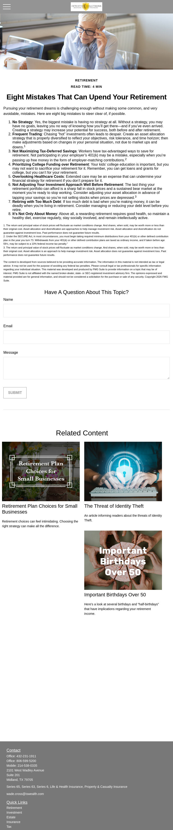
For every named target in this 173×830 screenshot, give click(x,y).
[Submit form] (15, 392)
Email (7, 326)
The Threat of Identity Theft (113, 506)
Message (10, 352)
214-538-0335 (27, 765)
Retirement (14, 808)
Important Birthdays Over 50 (115, 594)
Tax (9, 826)
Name (8, 299)
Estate (11, 817)
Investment (14, 812)
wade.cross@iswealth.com (25, 794)
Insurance (13, 822)
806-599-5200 (26, 761)
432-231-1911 (26, 756)
